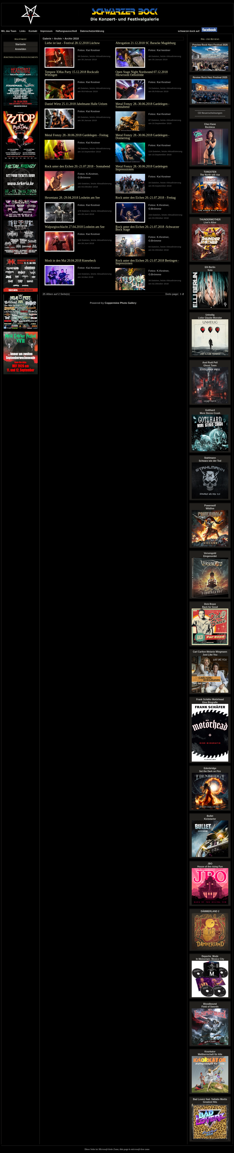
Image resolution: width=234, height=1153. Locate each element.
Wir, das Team (8, 31)
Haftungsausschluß (66, 31)
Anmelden (20, 49)
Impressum (46, 31)
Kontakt (33, 31)
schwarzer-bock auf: (198, 31)
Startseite (20, 44)
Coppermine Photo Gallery (120, 303)
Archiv (58, 38)
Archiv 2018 (72, 38)
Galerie (47, 38)
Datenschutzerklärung (92, 31)
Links (22, 31)
